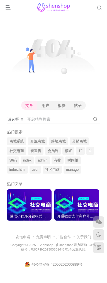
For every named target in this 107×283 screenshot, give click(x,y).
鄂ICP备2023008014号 (47, 249)
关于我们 (84, 237)
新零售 (35, 151)
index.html (17, 170)
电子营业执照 (75, 249)
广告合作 (63, 237)
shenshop (66, 245)
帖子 (78, 105)
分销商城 (79, 141)
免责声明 (43, 237)
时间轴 (72, 160)
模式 (68, 151)
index (27, 160)
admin (42, 160)
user (35, 170)
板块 (61, 105)
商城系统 (16, 141)
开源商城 (37, 141)
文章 (29, 105)
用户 (45, 105)
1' (90, 151)
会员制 (53, 151)
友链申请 (23, 237)
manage (72, 170)
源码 (13, 160)
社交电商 (16, 151)
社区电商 (52, 170)
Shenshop (46, 245)
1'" (80, 151)
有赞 (57, 160)
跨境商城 (58, 141)
